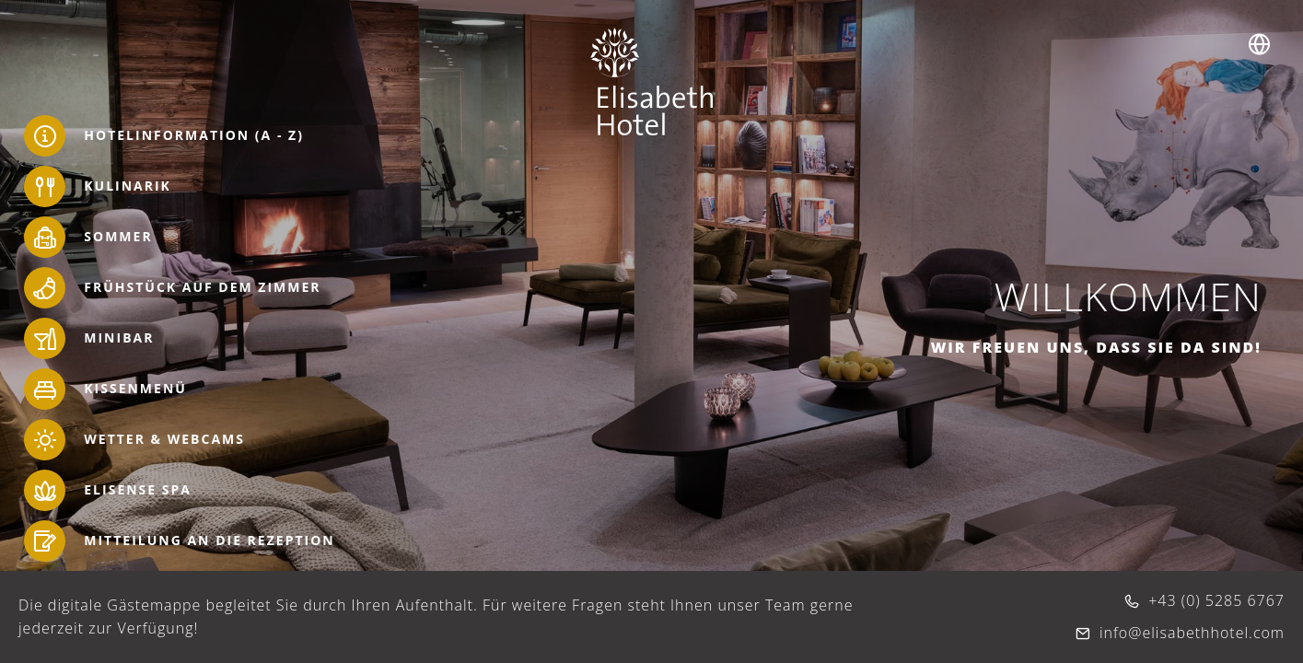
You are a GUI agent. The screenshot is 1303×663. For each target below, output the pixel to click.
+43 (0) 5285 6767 (1216, 600)
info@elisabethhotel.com (1192, 632)
